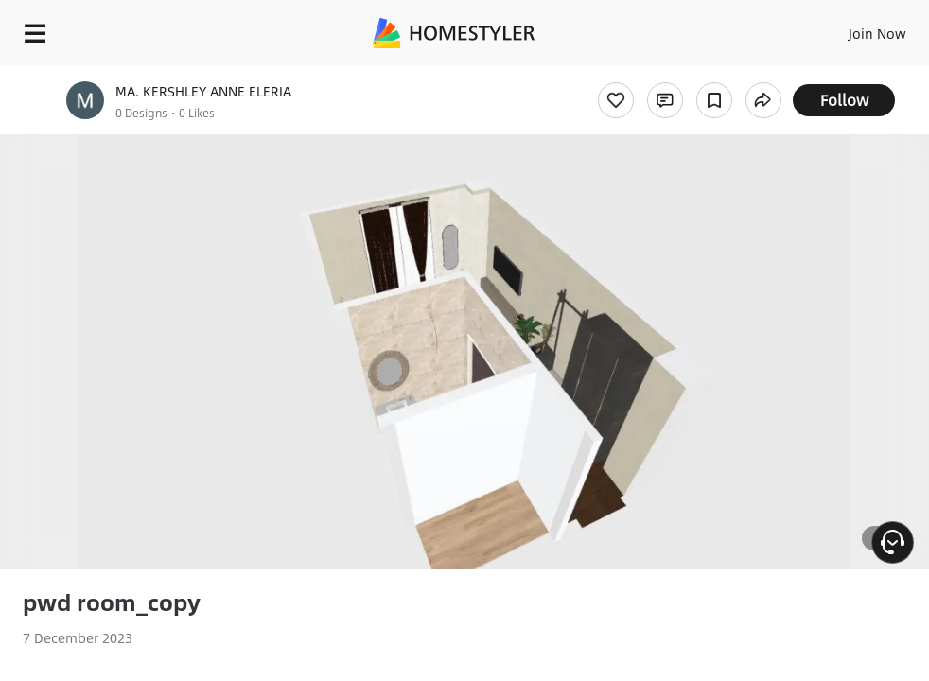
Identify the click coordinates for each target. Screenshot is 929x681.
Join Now (877, 33)
